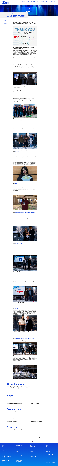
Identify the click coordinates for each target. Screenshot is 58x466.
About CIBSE (23, 1)
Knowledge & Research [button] (21, 3)
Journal (38, 1)
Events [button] (49, 3)
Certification (43, 1)
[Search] (55, 1)
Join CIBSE (28, 1)
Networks (3, 445)
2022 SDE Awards (7, 25)
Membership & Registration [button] (30, 3)
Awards (31, 445)
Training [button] (37, 3)
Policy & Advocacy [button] (43, 3)
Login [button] (47, 1)
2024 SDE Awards (7, 22)
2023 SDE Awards (7, 23)
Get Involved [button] (53, 3)
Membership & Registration (5, 460)
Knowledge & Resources (19, 445)
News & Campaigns (33, 1)
